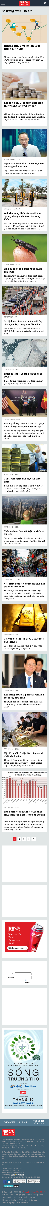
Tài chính (17, 1197)
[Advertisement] (23, 1006)
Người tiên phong (35, 1194)
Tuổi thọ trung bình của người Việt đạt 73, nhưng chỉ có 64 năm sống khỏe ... (22, 216)
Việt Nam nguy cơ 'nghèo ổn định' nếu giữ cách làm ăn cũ (24, 585)
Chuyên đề (6, 1197)
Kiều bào (33, 1200)
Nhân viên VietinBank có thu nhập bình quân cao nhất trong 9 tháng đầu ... (24, 814)
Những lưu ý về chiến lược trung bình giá (22, 47)
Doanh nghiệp (8, 1202)
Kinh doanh (7, 1194)
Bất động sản (30, 1197)
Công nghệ (20, 1194)
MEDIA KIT (9, 1122)
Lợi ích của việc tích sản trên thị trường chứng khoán (23, 104)
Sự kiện (23, 1122)
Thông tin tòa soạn (39, 1122)
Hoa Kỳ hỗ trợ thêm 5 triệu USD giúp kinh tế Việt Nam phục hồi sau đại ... (24, 425)
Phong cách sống (10, 1200)
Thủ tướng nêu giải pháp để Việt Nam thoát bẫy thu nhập (24, 696)
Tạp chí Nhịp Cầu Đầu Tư (34, 1192)
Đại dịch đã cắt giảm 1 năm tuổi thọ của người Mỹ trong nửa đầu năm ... (23, 323)
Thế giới (23, 1200)
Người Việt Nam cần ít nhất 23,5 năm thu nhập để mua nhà (24, 165)
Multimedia (22, 1202)
